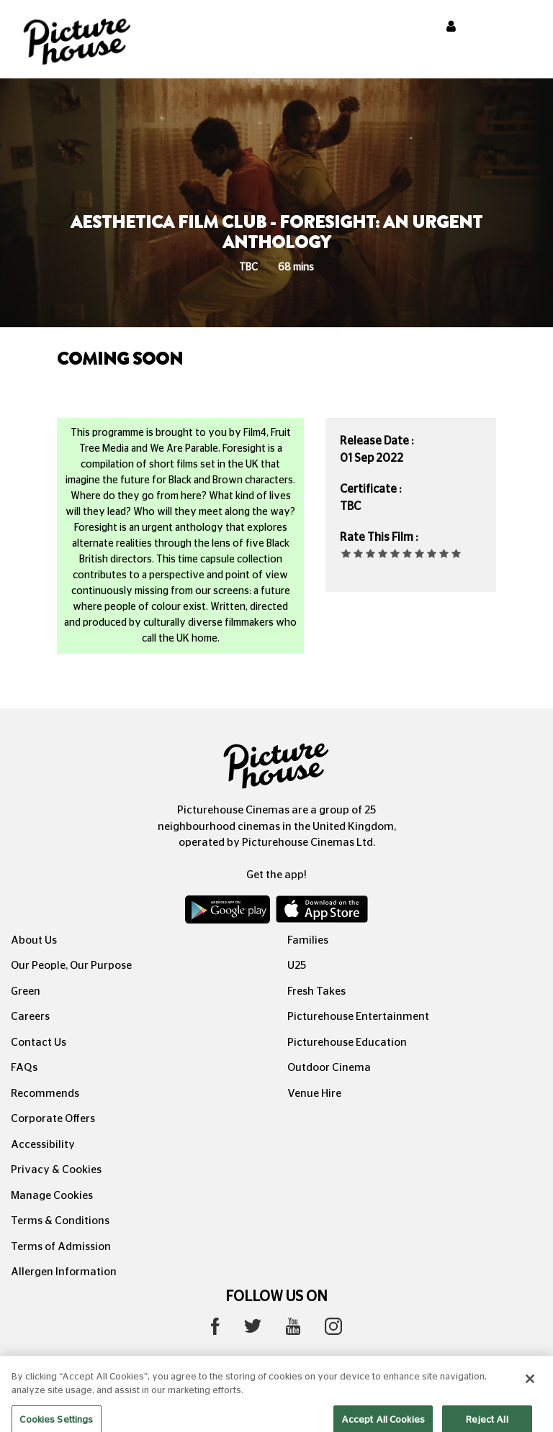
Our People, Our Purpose (71, 965)
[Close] (530, 1390)
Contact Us (38, 1042)
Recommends (45, 1093)
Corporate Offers (53, 1118)
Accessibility (43, 1144)
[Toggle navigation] (522, 28)
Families (307, 940)
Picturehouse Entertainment (358, 1016)
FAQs (24, 1067)
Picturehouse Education (347, 1042)
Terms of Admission (61, 1246)
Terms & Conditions (60, 1221)
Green (25, 991)
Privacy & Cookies (56, 1169)
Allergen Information (64, 1272)
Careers (30, 1016)
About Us (34, 940)
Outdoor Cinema (329, 1067)
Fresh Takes (316, 991)
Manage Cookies (52, 1195)
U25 (296, 965)
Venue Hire (314, 1093)
